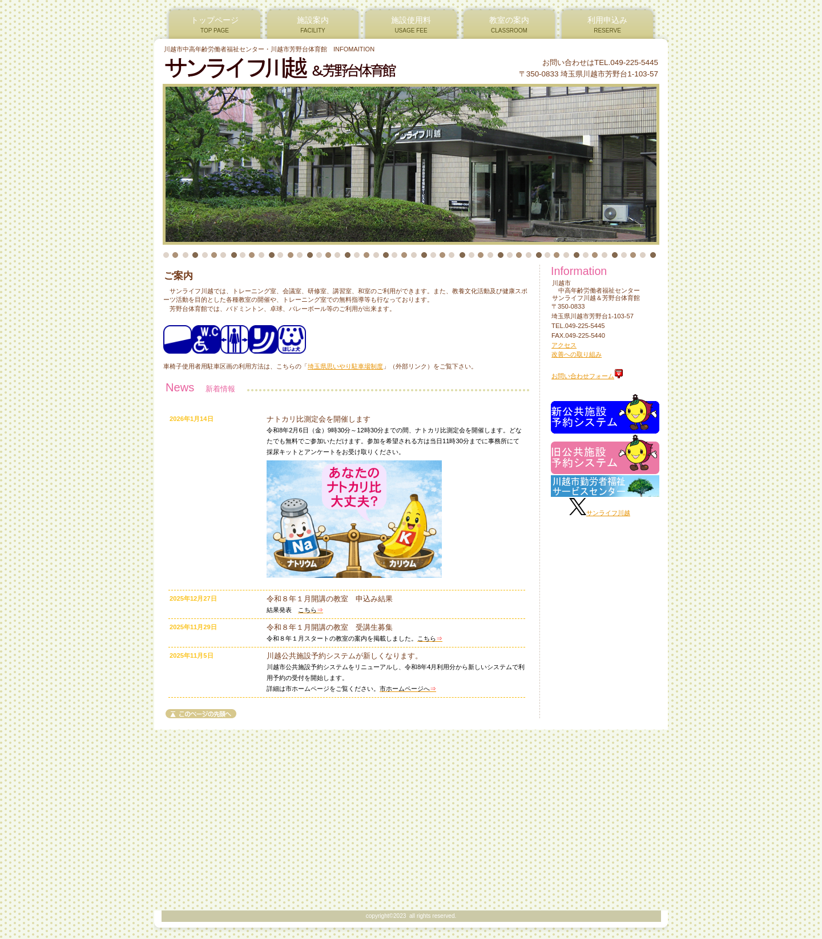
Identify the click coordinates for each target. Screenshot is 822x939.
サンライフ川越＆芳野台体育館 (302, 67)
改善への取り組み (576, 354)
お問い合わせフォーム (587, 376)
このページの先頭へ (201, 713)
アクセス (564, 345)
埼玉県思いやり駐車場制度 (345, 366)
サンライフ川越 (608, 512)
